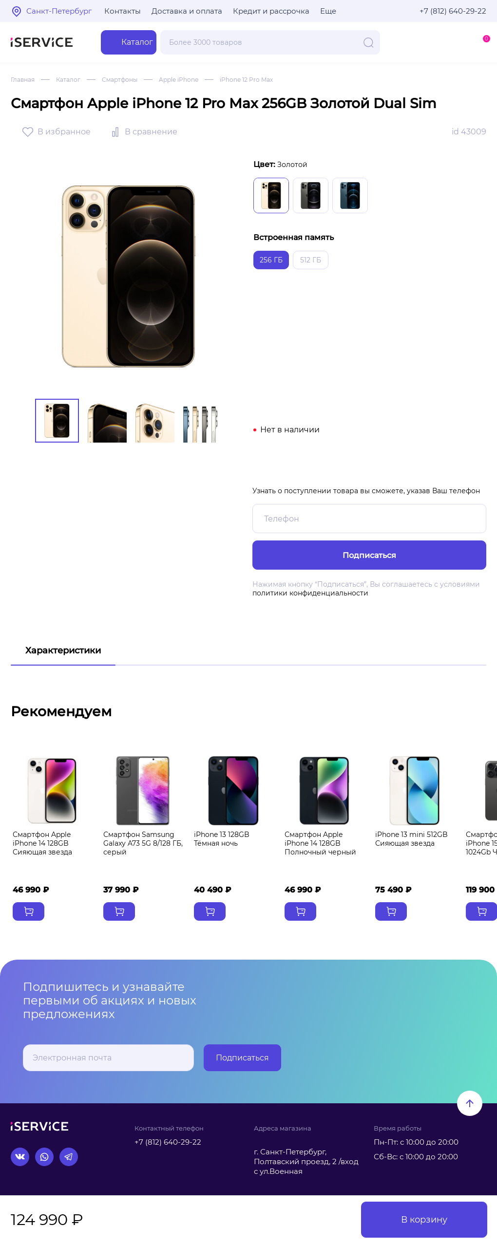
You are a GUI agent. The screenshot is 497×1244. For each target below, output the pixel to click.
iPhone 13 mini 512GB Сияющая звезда (411, 839)
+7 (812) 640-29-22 (453, 11)
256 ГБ (271, 260)
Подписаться (242, 1057)
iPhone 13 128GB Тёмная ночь (221, 839)
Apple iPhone (178, 79)
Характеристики (63, 650)
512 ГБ (310, 260)
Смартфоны (119, 79)
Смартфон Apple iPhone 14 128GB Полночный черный (320, 844)
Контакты (122, 11)
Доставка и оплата (187, 11)
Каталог (68, 79)
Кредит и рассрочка (271, 11)
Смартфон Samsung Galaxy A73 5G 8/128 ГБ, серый (143, 844)
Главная (23, 79)
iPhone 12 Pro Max (246, 79)
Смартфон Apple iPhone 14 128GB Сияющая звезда (42, 844)
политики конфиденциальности (310, 593)
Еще (328, 11)
